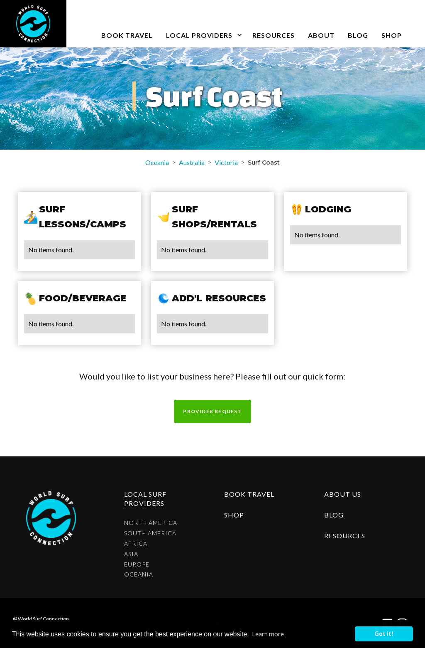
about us (342, 494)
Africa (135, 543)
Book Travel (249, 494)
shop (234, 515)
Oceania (157, 162)
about (321, 35)
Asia (131, 554)
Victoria (226, 162)
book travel (127, 35)
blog (358, 35)
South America (150, 533)
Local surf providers (145, 498)
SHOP (391, 35)
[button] (202, 23)
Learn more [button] (268, 634)
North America (150, 523)
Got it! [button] (384, 633)
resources (344, 536)
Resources (273, 35)
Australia (192, 162)
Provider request (212, 411)
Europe (136, 564)
